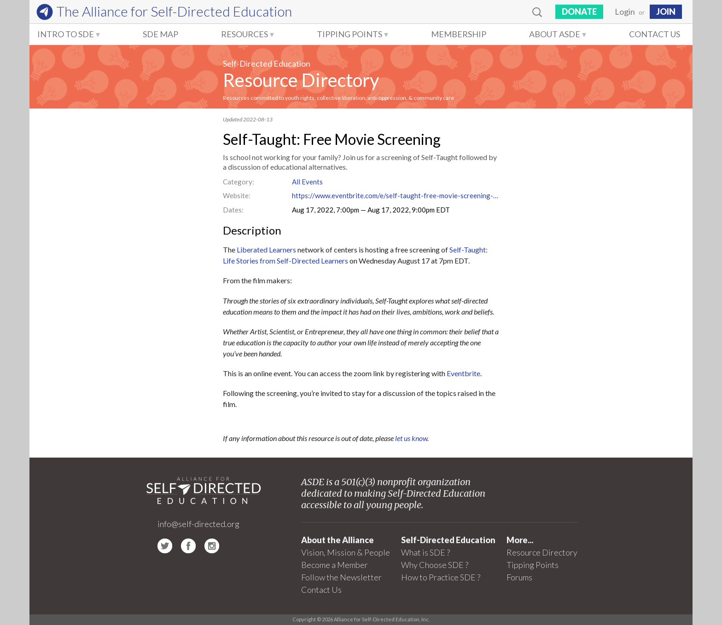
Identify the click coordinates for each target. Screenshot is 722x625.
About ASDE (554, 34)
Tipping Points (349, 34)
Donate (579, 11)
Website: (236, 195)
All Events (307, 182)
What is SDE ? (425, 552)
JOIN (665, 11)
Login (625, 11)
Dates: (233, 210)
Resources (244, 34)
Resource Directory (301, 80)
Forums (519, 577)
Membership (458, 34)
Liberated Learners (266, 249)
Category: (238, 182)
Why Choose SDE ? (434, 565)
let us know (411, 438)
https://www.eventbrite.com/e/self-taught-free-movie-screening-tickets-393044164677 (395, 195)
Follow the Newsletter (341, 577)
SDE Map (160, 34)
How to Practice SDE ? (440, 577)
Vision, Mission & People (345, 552)
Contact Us (654, 34)
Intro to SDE (65, 34)
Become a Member (334, 565)
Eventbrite (463, 373)
